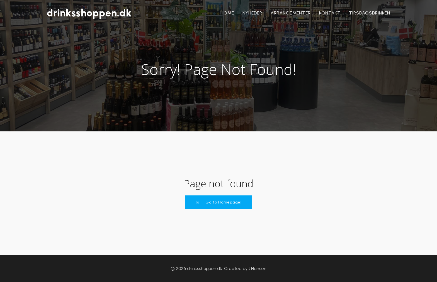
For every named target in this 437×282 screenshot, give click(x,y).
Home (227, 13)
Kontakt (330, 13)
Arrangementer (291, 13)
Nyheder (252, 13)
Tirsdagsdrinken (369, 13)
